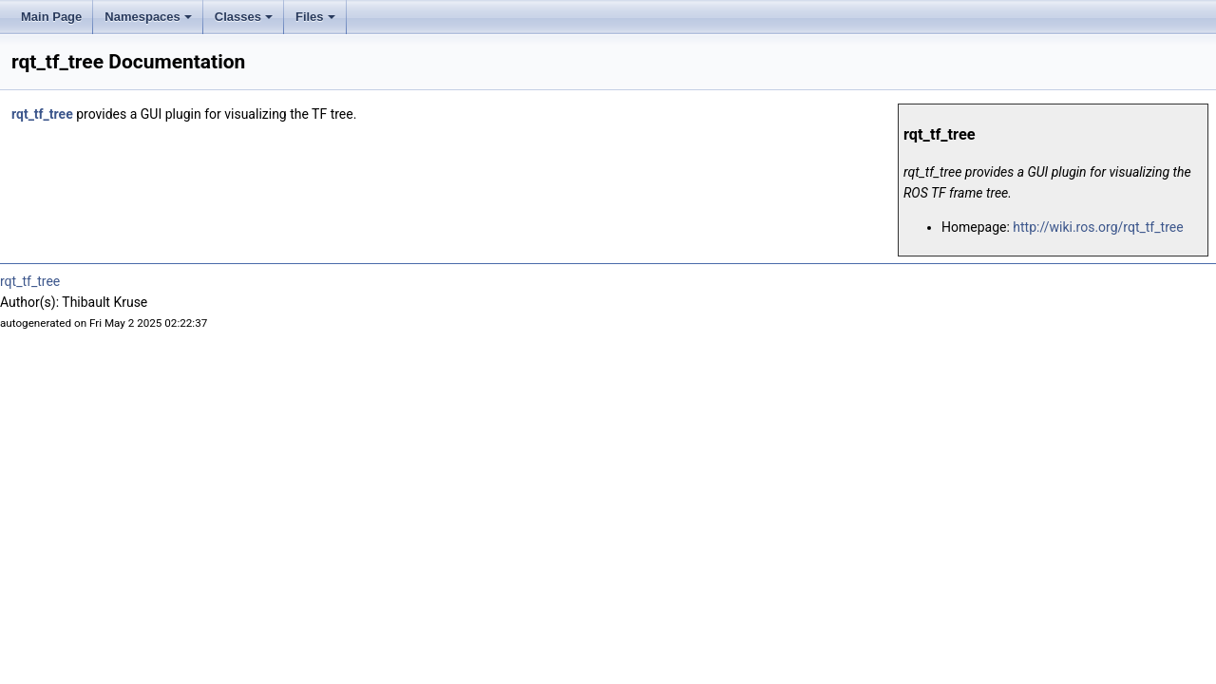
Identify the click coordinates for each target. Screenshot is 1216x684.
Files (315, 17)
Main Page (51, 17)
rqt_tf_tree (42, 114)
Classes (244, 17)
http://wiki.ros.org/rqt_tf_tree (1098, 227)
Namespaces (148, 17)
